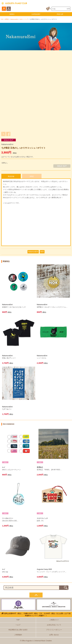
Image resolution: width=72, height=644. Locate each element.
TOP (2, 19)
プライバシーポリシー (54, 630)
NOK (21, 19)
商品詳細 (11, 176)
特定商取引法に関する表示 (18, 630)
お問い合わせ (54, 635)
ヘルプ (18, 625)
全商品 (7, 19)
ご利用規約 (18, 635)
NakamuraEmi (14, 19)
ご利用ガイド (54, 620)
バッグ (26, 19)
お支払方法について (54, 625)
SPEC (32, 176)
